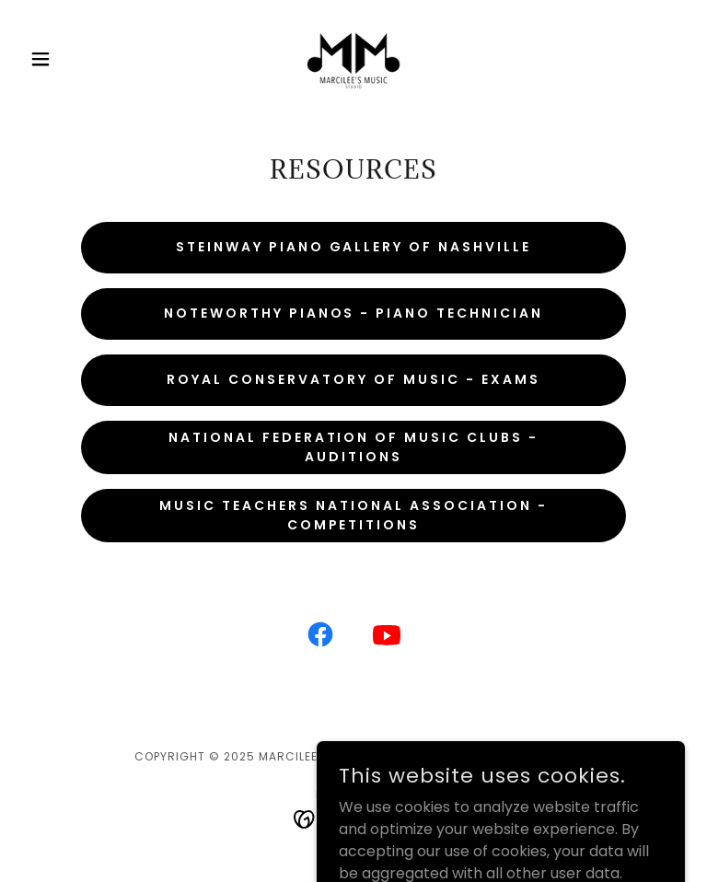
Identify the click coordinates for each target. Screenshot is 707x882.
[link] (353, 59)
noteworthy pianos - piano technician (354, 313)
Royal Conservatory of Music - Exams (353, 379)
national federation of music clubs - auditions (353, 447)
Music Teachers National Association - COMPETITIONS (353, 515)
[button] (72, 59)
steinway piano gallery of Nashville (354, 247)
